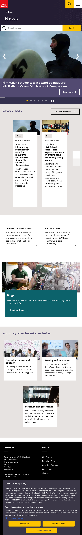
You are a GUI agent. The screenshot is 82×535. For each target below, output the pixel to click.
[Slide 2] (31, 100)
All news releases (63, 111)
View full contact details (13, 476)
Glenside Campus (50, 465)
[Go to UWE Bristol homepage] (6, 12)
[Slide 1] (27, 100)
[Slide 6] (46, 100)
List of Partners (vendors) (15, 527)
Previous (76, 162)
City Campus (47, 457)
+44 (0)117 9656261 (22, 474)
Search (71, 28)
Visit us (45, 473)
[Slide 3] (34, 100)
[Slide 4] (38, 100)
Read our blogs (17, 310)
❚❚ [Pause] (52, 100)
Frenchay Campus (50, 461)
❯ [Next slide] (78, 55)
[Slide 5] (42, 100)
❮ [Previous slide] (4, 55)
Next (76, 154)
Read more (68, 92)
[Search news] (32, 28)
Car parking (47, 469)
